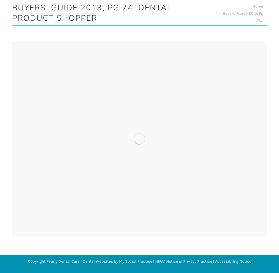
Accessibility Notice (233, 261)
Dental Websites (98, 261)
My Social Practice (135, 261)
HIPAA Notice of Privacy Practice (183, 261)
